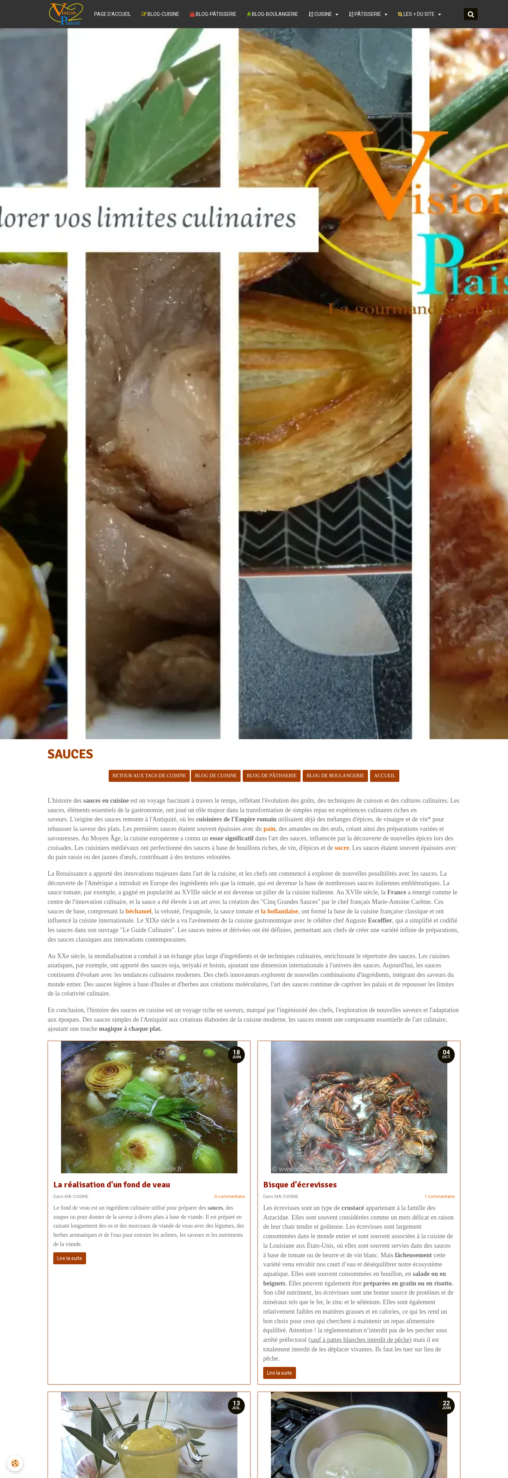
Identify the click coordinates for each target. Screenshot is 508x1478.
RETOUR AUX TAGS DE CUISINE (149, 775)
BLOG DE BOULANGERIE (335, 775)
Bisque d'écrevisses (300, 1184)
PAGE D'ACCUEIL (112, 14)
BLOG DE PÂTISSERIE (272, 775)
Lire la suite (69, 1258)
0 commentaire (229, 1196)
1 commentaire (439, 1196)
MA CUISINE (77, 1196)
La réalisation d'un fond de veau (111, 1184)
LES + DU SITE (417, 14)
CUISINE (321, 14)
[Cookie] (15, 1463)
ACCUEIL (384, 775)
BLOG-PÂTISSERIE (213, 14)
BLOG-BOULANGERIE (272, 14)
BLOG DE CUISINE (216, 775)
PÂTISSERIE (365, 14)
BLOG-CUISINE (160, 14)
